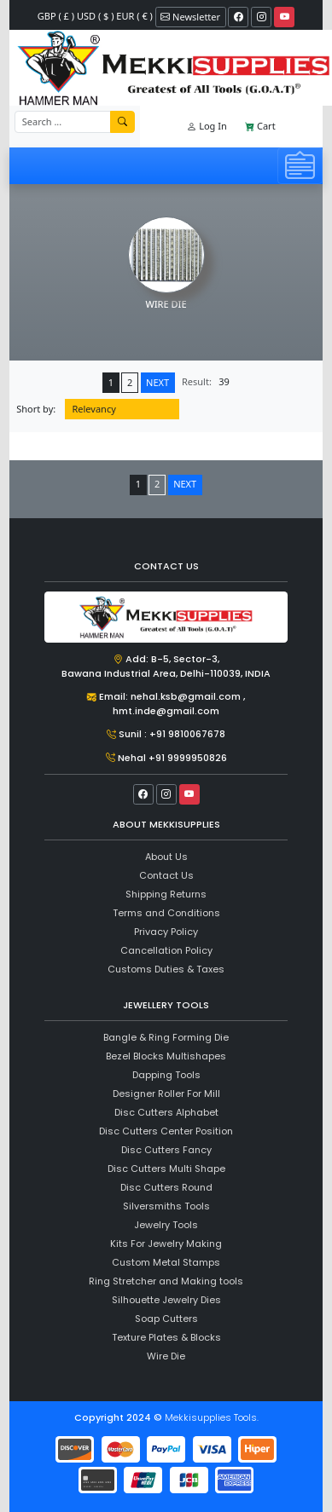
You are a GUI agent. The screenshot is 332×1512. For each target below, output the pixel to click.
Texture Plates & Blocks (166, 1337)
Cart (260, 125)
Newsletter (190, 16)
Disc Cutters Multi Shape (166, 1168)
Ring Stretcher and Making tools (166, 1281)
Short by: (35, 408)
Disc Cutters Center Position (166, 1131)
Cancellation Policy (166, 950)
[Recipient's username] (63, 122)
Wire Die (166, 1356)
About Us (166, 856)
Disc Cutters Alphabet (166, 1112)
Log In (206, 125)
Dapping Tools (166, 1075)
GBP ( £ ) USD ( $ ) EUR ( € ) (95, 15)
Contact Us (166, 875)
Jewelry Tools (166, 1225)
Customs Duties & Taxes (166, 969)
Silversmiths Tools (166, 1206)
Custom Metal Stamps (166, 1262)
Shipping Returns (166, 894)
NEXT (157, 382)
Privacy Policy (166, 931)
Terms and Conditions (166, 913)
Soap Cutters (166, 1318)
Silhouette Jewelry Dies (166, 1300)
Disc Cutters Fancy (166, 1150)
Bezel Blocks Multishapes (166, 1056)
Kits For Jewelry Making (166, 1243)
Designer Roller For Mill (166, 1093)
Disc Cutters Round (166, 1187)
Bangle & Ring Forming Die (166, 1037)
